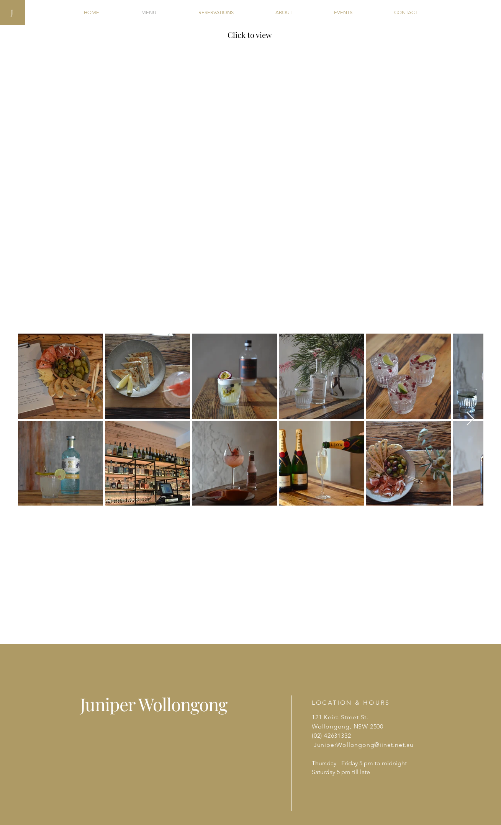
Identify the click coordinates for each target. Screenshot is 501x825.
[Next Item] (470, 419)
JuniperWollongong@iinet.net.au (364, 744)
